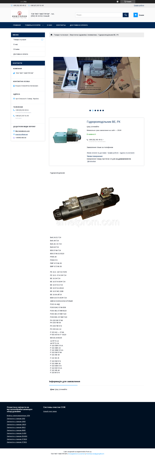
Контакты (61, 25)
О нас (49, 25)
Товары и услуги (32, 25)
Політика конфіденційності (95, 454)
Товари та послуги (61, 35)
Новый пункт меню (50, 411)
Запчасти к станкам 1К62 (16, 418)
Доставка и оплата (79, 25)
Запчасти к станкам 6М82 (16, 430)
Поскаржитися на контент (76, 454)
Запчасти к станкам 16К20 (16, 424)
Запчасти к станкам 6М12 (16, 427)
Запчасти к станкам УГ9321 (17, 442)
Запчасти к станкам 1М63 (16, 421)
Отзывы (16, 49)
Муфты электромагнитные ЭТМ (18, 415)
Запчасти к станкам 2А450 (16, 433)
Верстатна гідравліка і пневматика (83, 35)
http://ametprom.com (22, 131)
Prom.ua (88, 452)
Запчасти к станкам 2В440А (17, 436)
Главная (17, 25)
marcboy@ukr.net (21, 134)
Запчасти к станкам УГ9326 (17, 439)
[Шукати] (126, 15)
